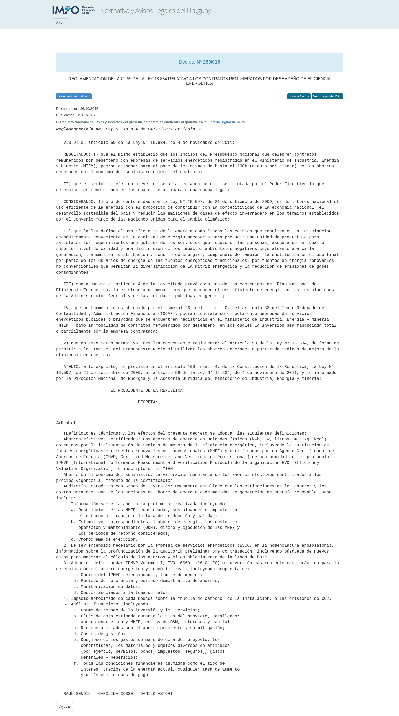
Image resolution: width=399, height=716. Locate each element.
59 (199, 129)
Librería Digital (219, 122)
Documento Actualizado (74, 96)
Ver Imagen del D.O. (327, 96)
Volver (61, 23)
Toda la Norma (299, 96)
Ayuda (64, 706)
